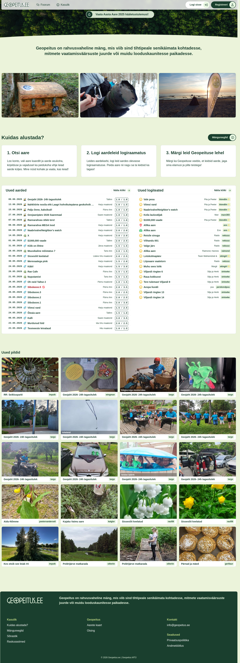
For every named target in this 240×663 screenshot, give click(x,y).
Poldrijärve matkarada (75, 563)
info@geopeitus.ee (178, 625)
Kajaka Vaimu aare (73, 521)
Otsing (91, 630)
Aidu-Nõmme (11, 521)
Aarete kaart (94, 625)
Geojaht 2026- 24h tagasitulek (80, 394)
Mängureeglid (15, 630)
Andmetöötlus (175, 645)
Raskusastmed (16, 641)
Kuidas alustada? (17, 625)
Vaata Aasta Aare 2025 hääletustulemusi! (117, 14)
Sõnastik (12, 636)
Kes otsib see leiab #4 (16, 563)
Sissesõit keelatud (132, 521)
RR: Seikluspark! (13, 394)
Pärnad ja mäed (190, 563)
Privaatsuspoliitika (178, 640)
